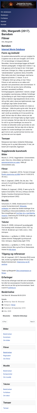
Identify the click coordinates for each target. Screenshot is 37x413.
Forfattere (4, 18)
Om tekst (6, 396)
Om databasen (6, 12)
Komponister (7, 374)
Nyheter (3, 21)
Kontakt (3, 25)
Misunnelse (6, 316)
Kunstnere (6, 337)
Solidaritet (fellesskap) (20, 316)
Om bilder (6, 340)
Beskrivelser (7, 334)
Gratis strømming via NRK (11, 174)
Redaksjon (4, 15)
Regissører (7, 356)
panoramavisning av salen (11, 162)
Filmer (13, 305)
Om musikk (7, 377)
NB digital (12, 250)
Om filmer (6, 359)
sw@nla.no (12, 288)
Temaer (6, 408)
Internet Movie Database (13, 49)
